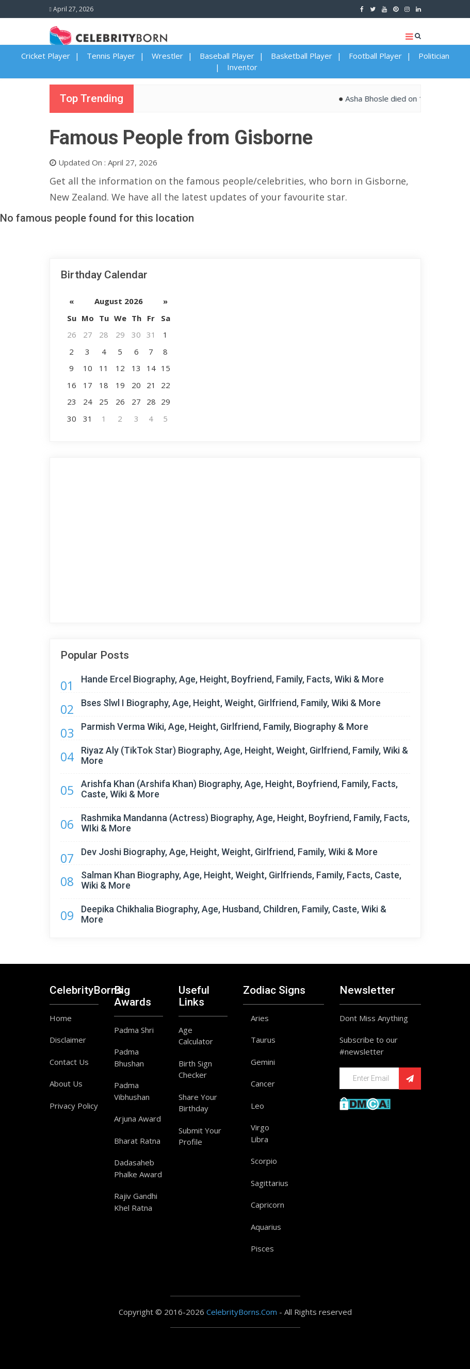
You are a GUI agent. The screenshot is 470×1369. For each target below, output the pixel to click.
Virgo (260, 1127)
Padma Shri (134, 1030)
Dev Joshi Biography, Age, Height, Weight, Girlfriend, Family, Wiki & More (229, 851)
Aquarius (266, 1227)
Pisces (262, 1248)
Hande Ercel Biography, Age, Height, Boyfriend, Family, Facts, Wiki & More (232, 679)
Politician (433, 56)
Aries (260, 1018)
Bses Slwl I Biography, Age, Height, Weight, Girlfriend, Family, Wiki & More (231, 702)
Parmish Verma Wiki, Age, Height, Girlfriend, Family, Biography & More (224, 726)
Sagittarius (269, 1183)
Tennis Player (111, 56)
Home (61, 1018)
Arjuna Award (137, 1118)
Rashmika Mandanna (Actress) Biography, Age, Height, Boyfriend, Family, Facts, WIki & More (245, 822)
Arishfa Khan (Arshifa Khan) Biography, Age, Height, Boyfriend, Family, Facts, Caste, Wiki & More (239, 788)
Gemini (263, 1062)
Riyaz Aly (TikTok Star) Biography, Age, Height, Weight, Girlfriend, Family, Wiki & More (244, 755)
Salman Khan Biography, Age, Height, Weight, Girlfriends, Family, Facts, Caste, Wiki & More (241, 880)
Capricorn (267, 1204)
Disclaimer (68, 1039)
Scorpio (264, 1161)
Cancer (263, 1083)
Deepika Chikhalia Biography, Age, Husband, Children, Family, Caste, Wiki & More (233, 914)
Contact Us (69, 1062)
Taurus (263, 1039)
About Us (66, 1083)
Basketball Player (301, 56)
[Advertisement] (235, 540)
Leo (257, 1105)
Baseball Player (227, 56)
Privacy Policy (74, 1105)
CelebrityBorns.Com (241, 1312)
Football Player (375, 56)
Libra (259, 1139)
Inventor (242, 67)
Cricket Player (45, 56)
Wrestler (167, 56)
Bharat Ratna (137, 1141)
